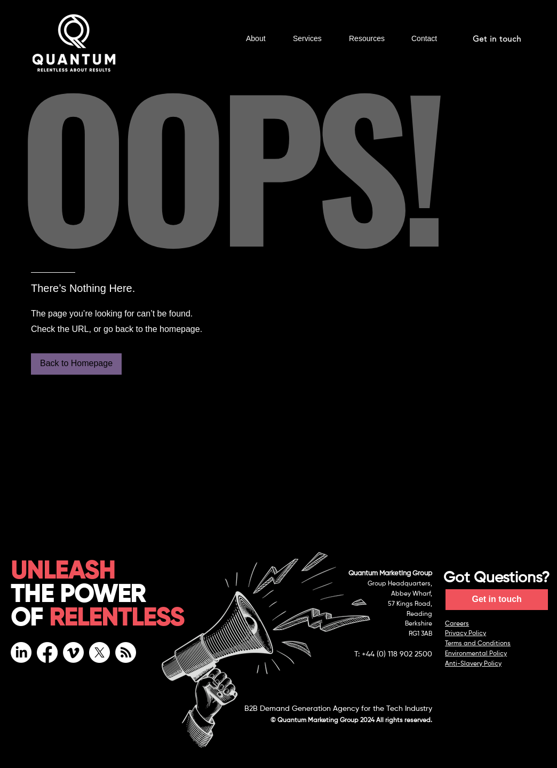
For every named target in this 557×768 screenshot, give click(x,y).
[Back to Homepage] (76, 364)
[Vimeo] (73, 652)
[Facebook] (47, 652)
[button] (261, 38)
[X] (99, 652)
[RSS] (125, 652)
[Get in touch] (498, 39)
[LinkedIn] (21, 652)
